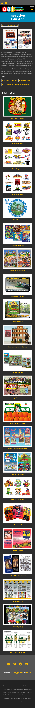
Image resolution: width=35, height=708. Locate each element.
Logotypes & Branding (10, 25)
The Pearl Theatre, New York (17, 576)
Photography (8, 84)
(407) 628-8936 (18, 672)
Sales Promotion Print (17, 525)
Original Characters (17, 474)
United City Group (17, 601)
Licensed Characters (17, 245)
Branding (6, 80)
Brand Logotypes (17, 143)
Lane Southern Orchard (17, 423)
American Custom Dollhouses (17, 347)
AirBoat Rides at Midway (17, 296)
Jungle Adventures (17, 372)
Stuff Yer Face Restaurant (17, 118)
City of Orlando (17, 220)
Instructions (25, 80)
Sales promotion (22, 84)
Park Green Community (17, 652)
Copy (15, 80)
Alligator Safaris (17, 321)
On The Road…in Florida (17, 270)
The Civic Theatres (17, 550)
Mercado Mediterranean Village (17, 448)
